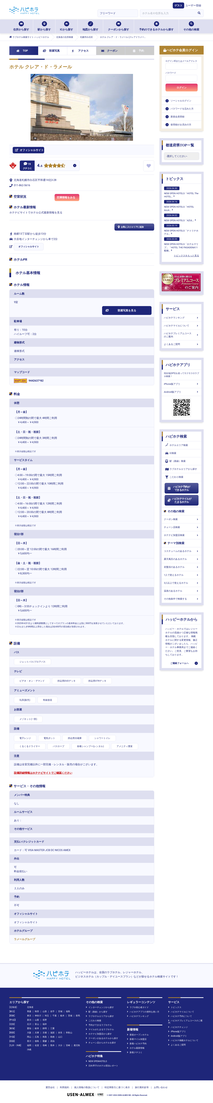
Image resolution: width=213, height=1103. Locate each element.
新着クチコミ (134, 1052)
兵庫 (37, 1032)
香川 (29, 1041)
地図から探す (90, 26)
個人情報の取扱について (86, 1087)
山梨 (37, 1020)
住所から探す (21, 26)
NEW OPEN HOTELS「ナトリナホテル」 (181, 229)
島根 (52, 1037)
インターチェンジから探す (100, 1007)
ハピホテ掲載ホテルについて (183, 1040)
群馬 (78, 1015)
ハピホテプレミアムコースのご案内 (181, 335)
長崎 (45, 1045)
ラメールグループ (24, 939)
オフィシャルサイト (28, 246)
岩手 (52, 1011)
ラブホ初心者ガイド (138, 1007)
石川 (29, 1024)
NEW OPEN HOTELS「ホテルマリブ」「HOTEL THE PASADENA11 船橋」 (181, 244)
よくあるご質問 (181, 344)
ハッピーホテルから (181, 619)
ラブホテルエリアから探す (181, 469)
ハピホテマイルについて (181, 325)
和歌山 (69, 1032)
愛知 (29, 1028)
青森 (29, 1011)
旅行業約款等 (142, 1087)
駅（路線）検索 (175, 461)
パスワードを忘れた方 (182, 108)
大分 (60, 1045)
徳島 (37, 1041)
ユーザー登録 (193, 5)
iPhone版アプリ (181, 384)
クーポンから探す (118, 26)
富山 (37, 1024)
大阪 (29, 1032)
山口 (60, 1037)
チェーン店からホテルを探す (101, 1042)
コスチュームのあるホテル (181, 551)
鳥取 (45, 1037)
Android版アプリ (181, 392)
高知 (52, 1041)
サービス (173, 309)
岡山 (29, 1037)
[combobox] (167, 13)
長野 (45, 1020)
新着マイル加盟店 (137, 1039)
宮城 (60, 1011)
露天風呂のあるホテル (181, 559)
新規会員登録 (177, 116)
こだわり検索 (174, 477)
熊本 (52, 1045)
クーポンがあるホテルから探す (102, 1038)
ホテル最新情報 (135, 1048)
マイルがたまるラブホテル (100, 1029)
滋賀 (52, 1032)
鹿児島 (77, 1045)
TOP (22, 50)
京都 (45, 1032)
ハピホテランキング (181, 317)
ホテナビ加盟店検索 (181, 535)
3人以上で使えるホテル (181, 583)
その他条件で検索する (181, 598)
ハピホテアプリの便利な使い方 (143, 1012)
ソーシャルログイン (181, 100)
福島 (68, 1011)
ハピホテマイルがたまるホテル (179, 500)
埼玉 (47, 1015)
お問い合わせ (161, 1087)
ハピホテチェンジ (178, 1027)
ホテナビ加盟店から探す (99, 1034)
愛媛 (45, 1041)
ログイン (182, 87)
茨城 (70, 1015)
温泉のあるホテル (181, 591)
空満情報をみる (68, 198)
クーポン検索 (181, 519)
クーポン (109, 50)
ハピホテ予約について (180, 1016)
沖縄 (29, 1049)
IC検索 (170, 453)
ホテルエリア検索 (176, 445)
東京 (29, 1015)
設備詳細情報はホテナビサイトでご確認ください (43, 772)
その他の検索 (191, 26)
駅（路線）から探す (97, 1012)
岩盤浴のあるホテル (181, 567)
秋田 (37, 1011)
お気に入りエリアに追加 (130, 227)
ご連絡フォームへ (179, 663)
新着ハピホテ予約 (137, 1043)
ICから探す (66, 26)
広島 (37, 1037)
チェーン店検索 (181, 527)
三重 (52, 1028)
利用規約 (64, 1087)
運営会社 (50, 1087)
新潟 (29, 1020)
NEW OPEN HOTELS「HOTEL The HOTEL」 (181, 192)
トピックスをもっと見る (186, 255)
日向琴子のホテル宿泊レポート (102, 1065)
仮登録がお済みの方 (181, 124)
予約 (138, 50)
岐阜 (37, 1028)
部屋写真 (51, 50)
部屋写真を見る (121, 310)
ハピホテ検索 (176, 436)
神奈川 (38, 1015)
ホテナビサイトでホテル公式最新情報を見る (35, 212)
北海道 (30, 1007)
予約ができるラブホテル (99, 1025)
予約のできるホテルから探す (156, 26)
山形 (45, 1011)
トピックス (174, 179)
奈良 (60, 1032)
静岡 (45, 1028)
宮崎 (68, 1045)
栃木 (62, 1015)
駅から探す (44, 26)
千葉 (54, 1015)
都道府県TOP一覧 (180, 145)
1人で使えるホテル (181, 575)
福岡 (29, 1045)
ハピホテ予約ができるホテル (178, 488)
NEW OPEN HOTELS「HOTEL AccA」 (179, 205)
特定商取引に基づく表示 (117, 1087)
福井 (45, 1024)
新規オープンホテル (138, 1035)
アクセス (80, 50)
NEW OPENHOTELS (96, 1061)
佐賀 (37, 1045)
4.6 (39, 166)
